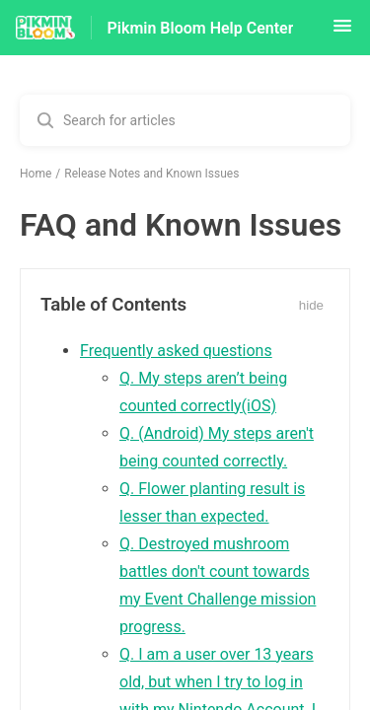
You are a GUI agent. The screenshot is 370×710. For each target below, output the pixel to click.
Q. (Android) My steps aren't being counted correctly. (216, 447)
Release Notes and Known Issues (151, 173)
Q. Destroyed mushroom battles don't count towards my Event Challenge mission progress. (217, 585)
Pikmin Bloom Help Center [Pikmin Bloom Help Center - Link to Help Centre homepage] (201, 28)
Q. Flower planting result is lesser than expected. (212, 502)
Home (35, 173)
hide (311, 305)
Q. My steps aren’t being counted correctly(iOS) (203, 392)
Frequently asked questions (176, 350)
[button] (342, 32)
